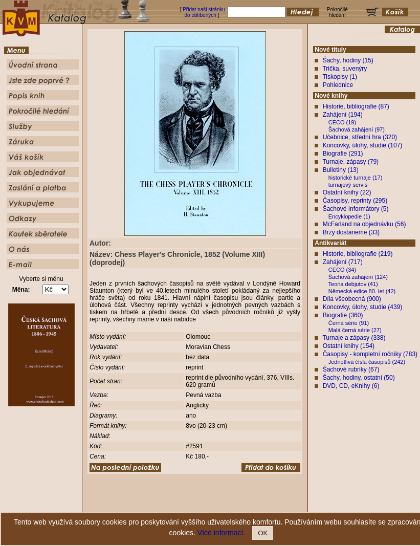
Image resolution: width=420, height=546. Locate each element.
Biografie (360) (343, 315)
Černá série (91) (348, 323)
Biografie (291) (343, 153)
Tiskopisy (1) (339, 76)
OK (263, 533)
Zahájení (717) (343, 262)
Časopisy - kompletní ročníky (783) (370, 354)
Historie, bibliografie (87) (356, 106)
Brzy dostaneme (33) (351, 232)
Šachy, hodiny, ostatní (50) (359, 377)
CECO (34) (342, 270)
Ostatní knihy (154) (348, 346)
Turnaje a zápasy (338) (353, 337)
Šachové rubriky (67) (351, 369)
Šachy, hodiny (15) (348, 60)
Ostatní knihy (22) (347, 192)
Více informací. (221, 533)
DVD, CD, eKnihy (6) (351, 385)
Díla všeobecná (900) (352, 298)
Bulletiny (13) (341, 169)
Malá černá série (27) (355, 330)
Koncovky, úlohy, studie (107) (363, 145)
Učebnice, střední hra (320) (360, 137)
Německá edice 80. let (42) (361, 291)
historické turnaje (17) (355, 177)
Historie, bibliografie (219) (358, 253)
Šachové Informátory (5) (356, 208)
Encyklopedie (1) (349, 216)
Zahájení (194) (343, 114)
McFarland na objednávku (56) (364, 224)
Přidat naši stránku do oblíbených (204, 12)
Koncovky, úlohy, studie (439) (363, 307)
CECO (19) (342, 122)
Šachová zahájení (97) (356, 129)
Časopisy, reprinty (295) (355, 200)
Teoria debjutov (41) (353, 284)
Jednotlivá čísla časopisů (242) (366, 362)
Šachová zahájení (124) (358, 277)
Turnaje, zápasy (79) (350, 161)
